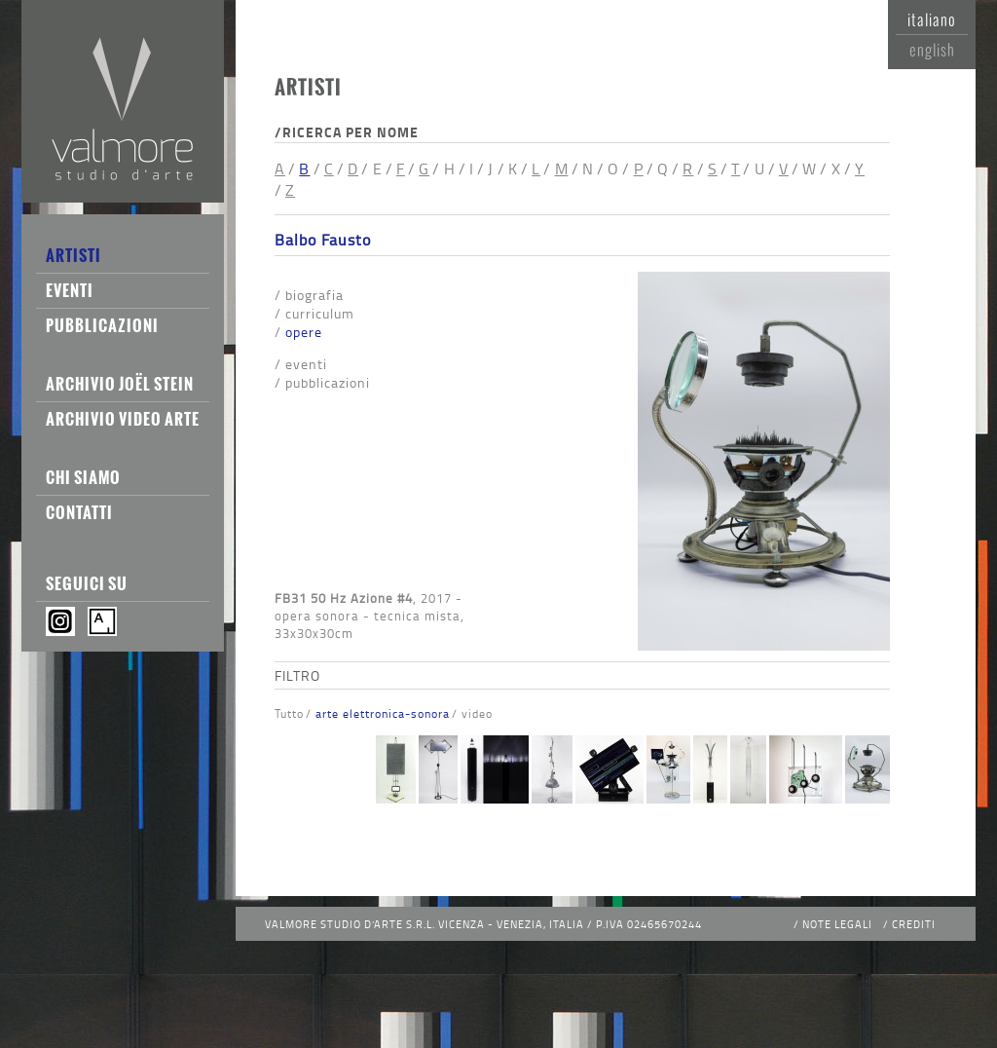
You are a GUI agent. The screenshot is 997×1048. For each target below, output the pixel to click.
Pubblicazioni (102, 325)
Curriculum (319, 313)
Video (477, 713)
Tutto (289, 713)
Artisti (73, 255)
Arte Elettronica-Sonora (382, 713)
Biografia (314, 294)
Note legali (837, 924)
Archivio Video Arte (123, 418)
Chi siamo (83, 477)
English (932, 49)
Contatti (79, 512)
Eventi (69, 290)
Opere (303, 331)
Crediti (914, 924)
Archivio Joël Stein (120, 383)
